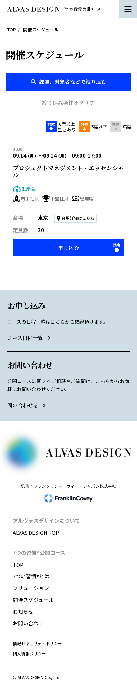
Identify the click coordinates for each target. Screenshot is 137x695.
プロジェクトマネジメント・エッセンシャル (68, 171)
